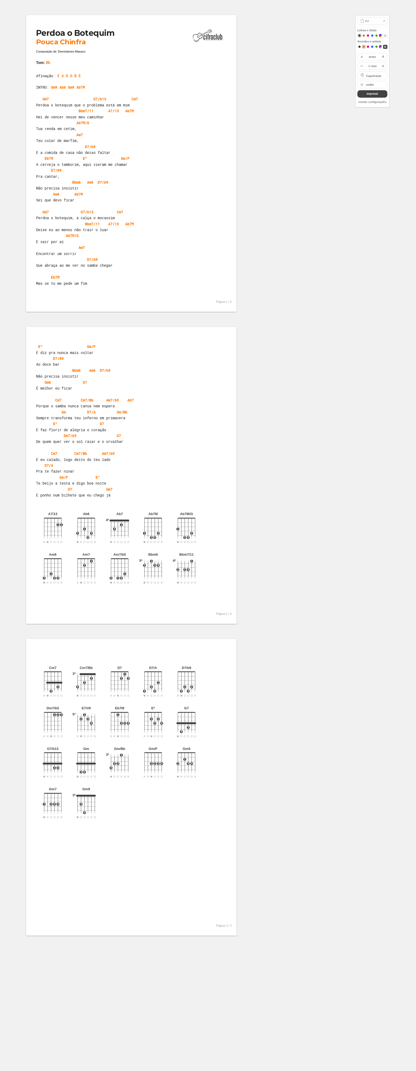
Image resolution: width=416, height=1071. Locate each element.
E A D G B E (69, 75)
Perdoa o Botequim (75, 33)
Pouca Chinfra (61, 42)
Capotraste (373, 75)
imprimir (372, 93)
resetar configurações (372, 101)
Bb (48, 62)
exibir (370, 84)
